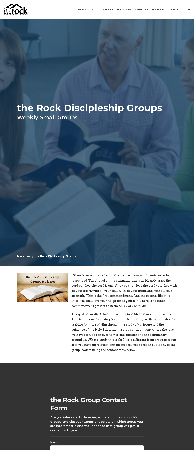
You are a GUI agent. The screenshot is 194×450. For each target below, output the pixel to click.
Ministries (124, 9)
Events (108, 9)
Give (187, 9)
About (94, 9)
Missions (158, 9)
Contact (174, 9)
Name (54, 442)
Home (82, 9)
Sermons (141, 9)
